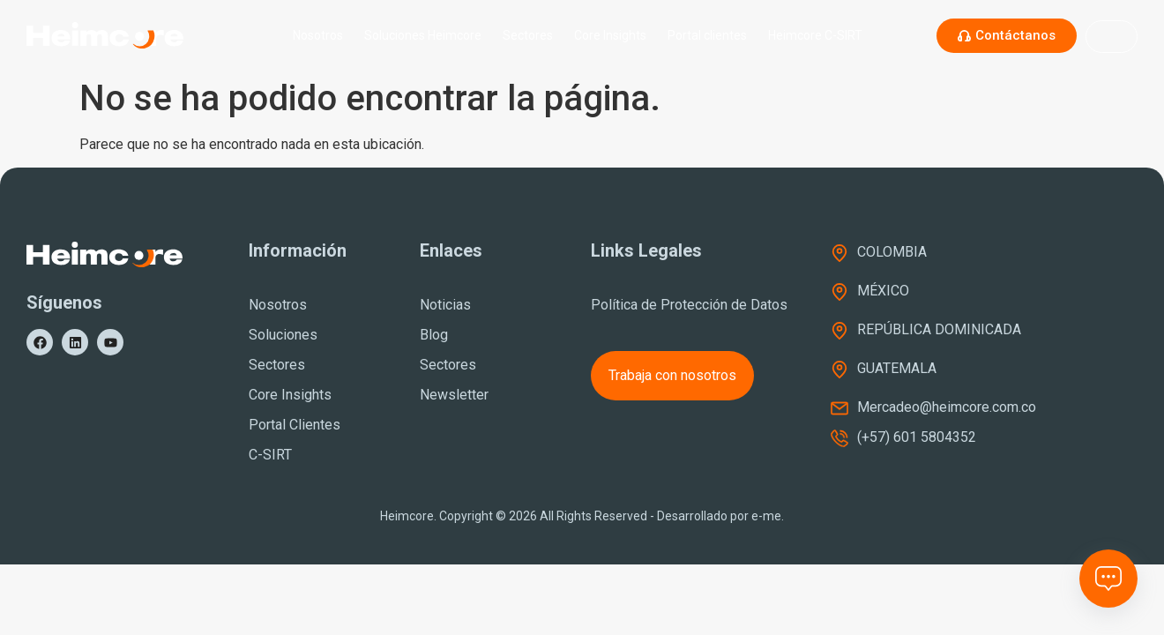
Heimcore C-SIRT (819, 35)
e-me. (767, 516)
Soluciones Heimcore (422, 35)
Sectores (528, 35)
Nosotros (318, 35)
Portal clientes (707, 35)
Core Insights (610, 35)
